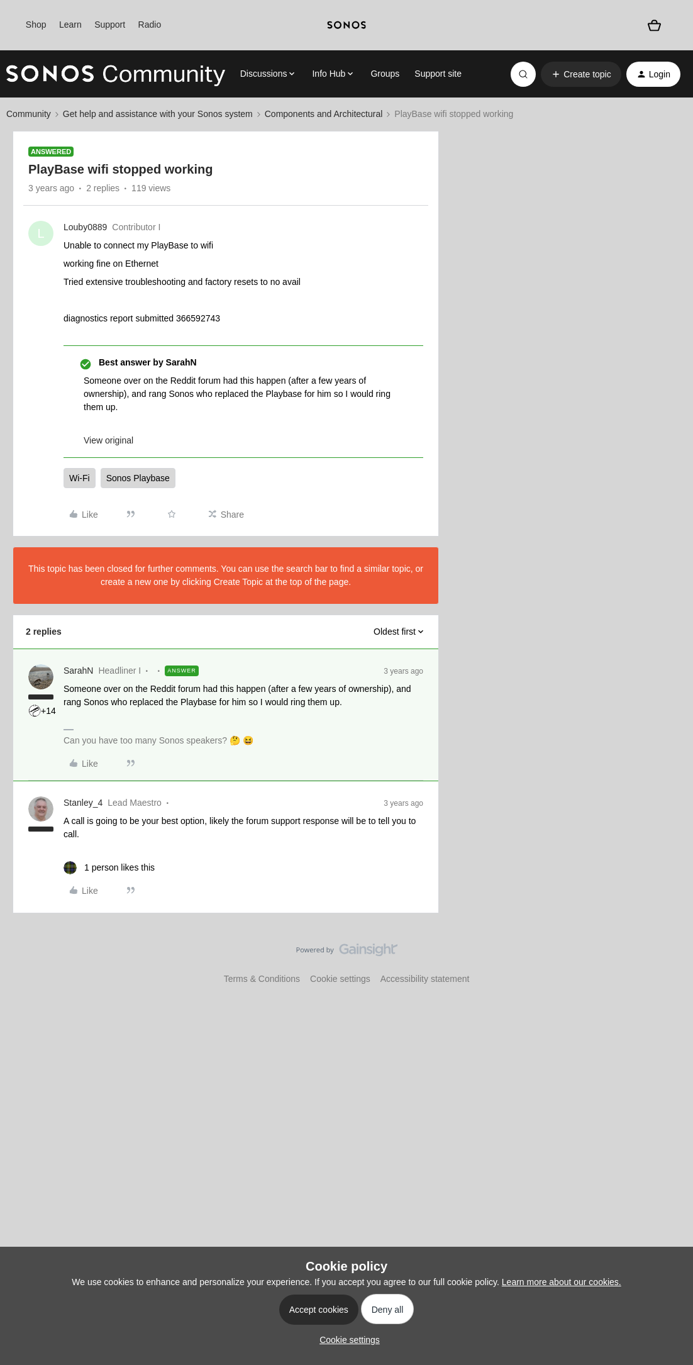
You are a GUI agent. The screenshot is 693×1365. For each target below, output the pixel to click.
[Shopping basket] (654, 25)
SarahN (78, 671)
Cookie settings (340, 979)
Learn (70, 25)
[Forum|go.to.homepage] (115, 74)
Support (109, 25)
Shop (36, 25)
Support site (438, 74)
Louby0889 (85, 227)
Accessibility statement (425, 979)
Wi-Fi (79, 478)
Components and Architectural (324, 114)
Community (28, 114)
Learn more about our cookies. (561, 1282)
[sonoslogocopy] (346, 25)
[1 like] (109, 867)
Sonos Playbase (138, 478)
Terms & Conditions (262, 979)
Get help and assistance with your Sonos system (158, 114)
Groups (384, 74)
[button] (581, 74)
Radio (150, 25)
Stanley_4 (83, 803)
